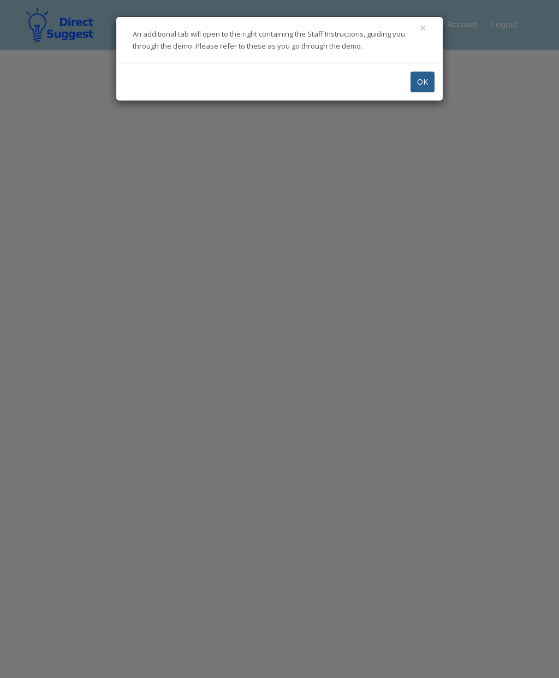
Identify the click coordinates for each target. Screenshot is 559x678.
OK (422, 81)
